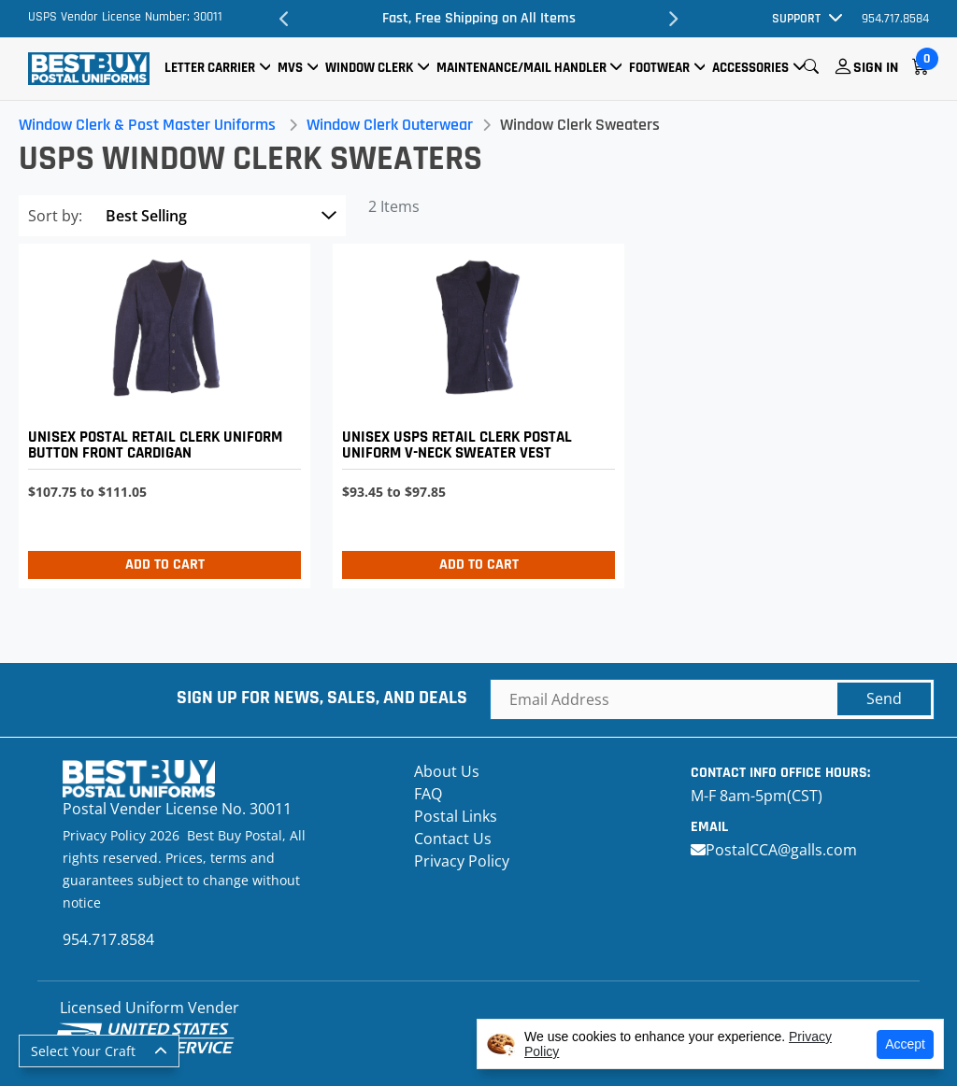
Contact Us (453, 838)
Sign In (875, 68)
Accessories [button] (750, 68)
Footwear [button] (659, 68)
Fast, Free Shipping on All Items (479, 18)
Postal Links (455, 816)
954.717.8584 (895, 18)
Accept (905, 1044)
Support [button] (796, 18)
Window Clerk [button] (369, 68)
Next (673, 18)
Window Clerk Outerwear (390, 124)
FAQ (428, 793)
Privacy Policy (461, 861)
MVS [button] (290, 68)
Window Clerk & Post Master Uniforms (147, 124)
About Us (446, 771)
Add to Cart (165, 564)
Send (884, 698)
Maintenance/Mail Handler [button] (521, 68)
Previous (284, 18)
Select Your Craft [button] (83, 1051)
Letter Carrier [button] (209, 68)
